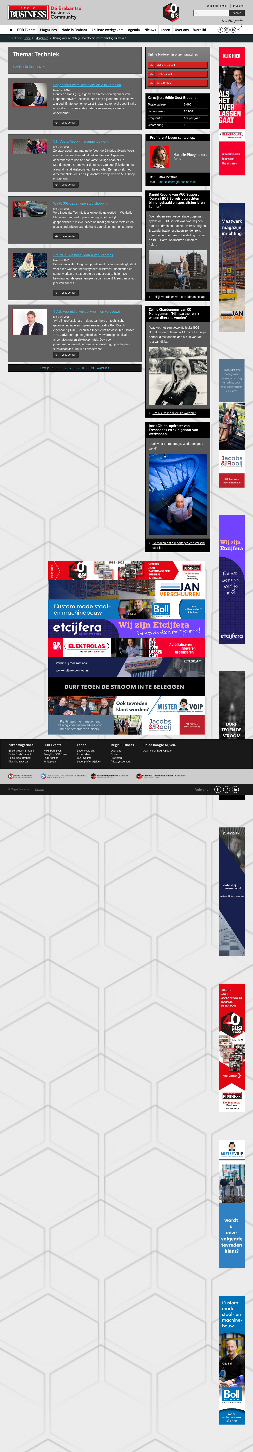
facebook (217, 789)
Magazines (48, 30)
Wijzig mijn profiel (217, 5)
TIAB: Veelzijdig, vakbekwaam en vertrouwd (86, 311)
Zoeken (237, 13)
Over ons (182, 30)
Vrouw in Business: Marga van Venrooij (83, 255)
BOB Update (84, 757)
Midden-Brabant (166, 65)
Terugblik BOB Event (55, 754)
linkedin (235, 789)
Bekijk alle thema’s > (28, 66)
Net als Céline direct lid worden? (174, 413)
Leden (165, 30)
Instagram (226, 789)
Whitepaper (50, 761)
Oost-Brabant (164, 74)
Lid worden (83, 754)
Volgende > (103, 368)
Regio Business (45, 12)
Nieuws (150, 30)
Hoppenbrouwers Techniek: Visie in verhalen (87, 85)
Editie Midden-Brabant (21, 750)
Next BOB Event (53, 750)
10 (92, 368)
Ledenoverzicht (85, 750)
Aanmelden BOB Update (157, 750)
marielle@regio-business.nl (177, 182)
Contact (115, 754)
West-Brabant (164, 83)
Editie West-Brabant (19, 757)
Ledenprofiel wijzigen (89, 761)
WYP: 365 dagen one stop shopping (80, 203)
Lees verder (68, 122)
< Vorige (44, 368)
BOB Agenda (51, 757)
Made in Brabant (74, 30)
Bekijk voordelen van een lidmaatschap (178, 297)
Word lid (199, 30)
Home (11, 29)
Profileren (238, 5)
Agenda (134, 30)
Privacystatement (121, 761)
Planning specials (18, 761)
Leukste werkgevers (107, 30)
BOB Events (26, 30)
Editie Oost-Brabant (19, 754)
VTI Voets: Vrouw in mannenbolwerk (80, 141)
